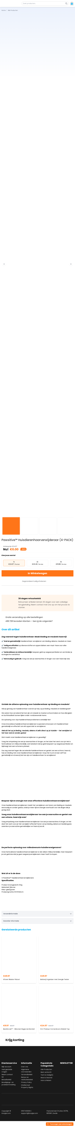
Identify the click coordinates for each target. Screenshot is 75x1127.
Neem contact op (7, 1075)
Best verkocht (46, 1072)
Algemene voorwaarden (26, 1070)
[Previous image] (4, 264)
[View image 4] (66, 525)
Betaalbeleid (6, 1079)
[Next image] (71, 264)
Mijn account (6, 1067)
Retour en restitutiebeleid (27, 1078)
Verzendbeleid (26, 1074)
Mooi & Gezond (46, 1078)
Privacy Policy (26, 1082)
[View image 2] (29, 525)
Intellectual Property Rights (27, 1086)
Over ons (24, 1067)
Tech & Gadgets (47, 1075)
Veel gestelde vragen (7, 1070)
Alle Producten (46, 1069)
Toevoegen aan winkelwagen (61, 1124)
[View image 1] (11, 525)
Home (4, 10)
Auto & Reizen (46, 1080)
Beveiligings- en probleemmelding (8, 1083)
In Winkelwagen (37, 573)
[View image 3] (47, 525)
